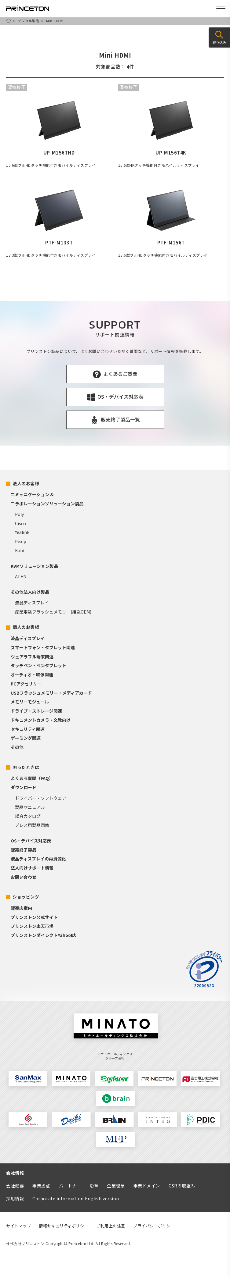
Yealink (22, 532)
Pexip (20, 541)
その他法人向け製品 (30, 592)
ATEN (20, 576)
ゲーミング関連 (26, 738)
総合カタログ (28, 816)
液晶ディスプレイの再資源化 (38, 859)
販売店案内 (21, 908)
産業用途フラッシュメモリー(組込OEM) (53, 612)
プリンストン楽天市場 (32, 926)
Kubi (19, 550)
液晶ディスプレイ (32, 603)
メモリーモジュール (30, 702)
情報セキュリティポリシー (63, 1226)
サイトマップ (18, 1226)
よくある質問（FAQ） (32, 778)
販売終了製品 (23, 850)
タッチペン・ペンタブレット (38, 665)
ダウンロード (23, 787)
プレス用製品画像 (32, 825)
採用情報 (15, 1198)
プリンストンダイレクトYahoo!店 (43, 935)
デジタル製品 (28, 20)
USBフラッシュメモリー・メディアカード (51, 693)
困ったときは (26, 767)
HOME (8, 20)
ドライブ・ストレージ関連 (36, 711)
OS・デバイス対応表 (31, 841)
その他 (17, 747)
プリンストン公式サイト (34, 917)
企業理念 (116, 1186)
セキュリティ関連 (28, 729)
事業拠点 (41, 1186)
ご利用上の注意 (110, 1226)
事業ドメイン (146, 1186)
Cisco (20, 523)
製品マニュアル (30, 807)
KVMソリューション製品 (34, 566)
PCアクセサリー (26, 684)
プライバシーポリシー (154, 1226)
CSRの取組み (182, 1186)
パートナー (70, 1186)
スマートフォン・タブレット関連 (43, 647)
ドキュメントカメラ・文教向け (41, 720)
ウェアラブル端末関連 (32, 656)
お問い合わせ (23, 877)
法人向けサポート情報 (32, 868)
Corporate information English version (75, 1198)
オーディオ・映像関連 (32, 674)
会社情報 (15, 1173)
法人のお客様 (26, 483)
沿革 (93, 1186)
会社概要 (15, 1186)
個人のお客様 (26, 627)
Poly (19, 514)
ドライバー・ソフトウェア (40, 798)
